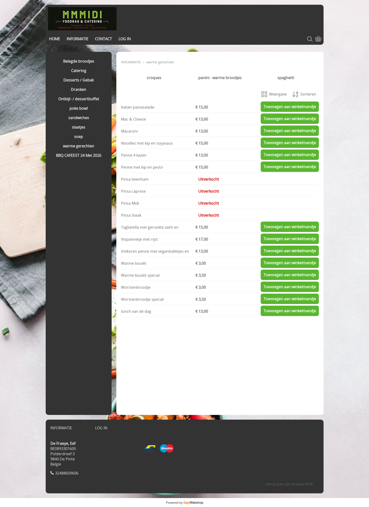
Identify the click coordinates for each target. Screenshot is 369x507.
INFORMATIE (77, 38)
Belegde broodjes (78, 61)
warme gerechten (78, 146)
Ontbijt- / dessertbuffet (78, 98)
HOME (54, 38)
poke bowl (78, 108)
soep (78, 136)
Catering (78, 70)
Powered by (184, 502)
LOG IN (124, 38)
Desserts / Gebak (78, 80)
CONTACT (103, 38)
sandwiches (78, 117)
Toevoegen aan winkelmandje (290, 106)
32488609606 (66, 473)
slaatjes (78, 127)
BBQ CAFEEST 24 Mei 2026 (78, 155)
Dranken (78, 89)
